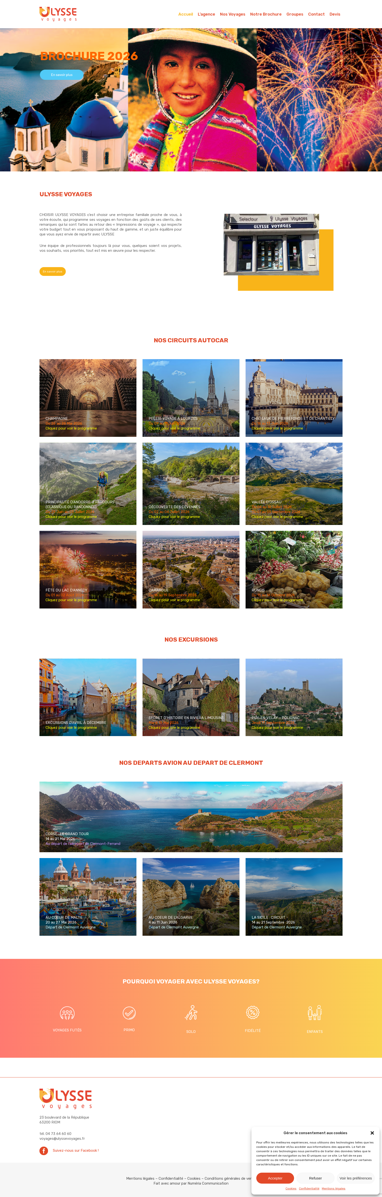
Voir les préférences (356, 1178)
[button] (372, 1133)
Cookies (291, 1188)
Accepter (275, 1178)
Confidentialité (309, 1188)
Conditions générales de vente (230, 1178)
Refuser (315, 1178)
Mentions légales (333, 1188)
